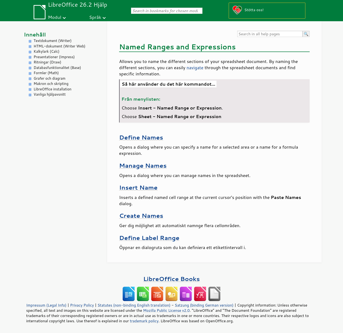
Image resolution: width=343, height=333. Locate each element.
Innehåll (35, 34)
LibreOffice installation (52, 89)
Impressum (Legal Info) (46, 305)
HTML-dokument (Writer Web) (60, 46)
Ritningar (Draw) (47, 62)
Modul (54, 17)
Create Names (141, 215)
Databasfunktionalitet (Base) (57, 67)
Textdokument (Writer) (53, 40)
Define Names (141, 137)
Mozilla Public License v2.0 (166, 310)
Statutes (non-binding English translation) (133, 305)
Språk (95, 17)
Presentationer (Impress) (54, 56)
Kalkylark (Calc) (47, 51)
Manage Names (143, 165)
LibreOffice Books (171, 279)
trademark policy (144, 320)
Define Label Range (149, 238)
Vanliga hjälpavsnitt (50, 94)
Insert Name (138, 187)
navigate (195, 67)
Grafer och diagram (50, 78)
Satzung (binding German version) (204, 305)
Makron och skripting (51, 83)
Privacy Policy (82, 305)
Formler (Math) (46, 72)
